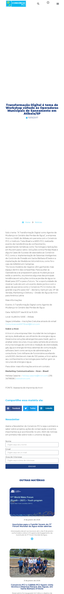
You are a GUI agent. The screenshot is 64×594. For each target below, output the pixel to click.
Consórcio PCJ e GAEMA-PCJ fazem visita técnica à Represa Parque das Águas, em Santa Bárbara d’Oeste (32, 587)
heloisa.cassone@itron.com (35, 376)
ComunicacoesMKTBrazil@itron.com (22, 324)
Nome (8, 441)
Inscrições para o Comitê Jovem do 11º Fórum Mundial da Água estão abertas (32, 525)
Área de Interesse (13, 457)
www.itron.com (23, 378)
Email (8, 449)
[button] (38, 4)
